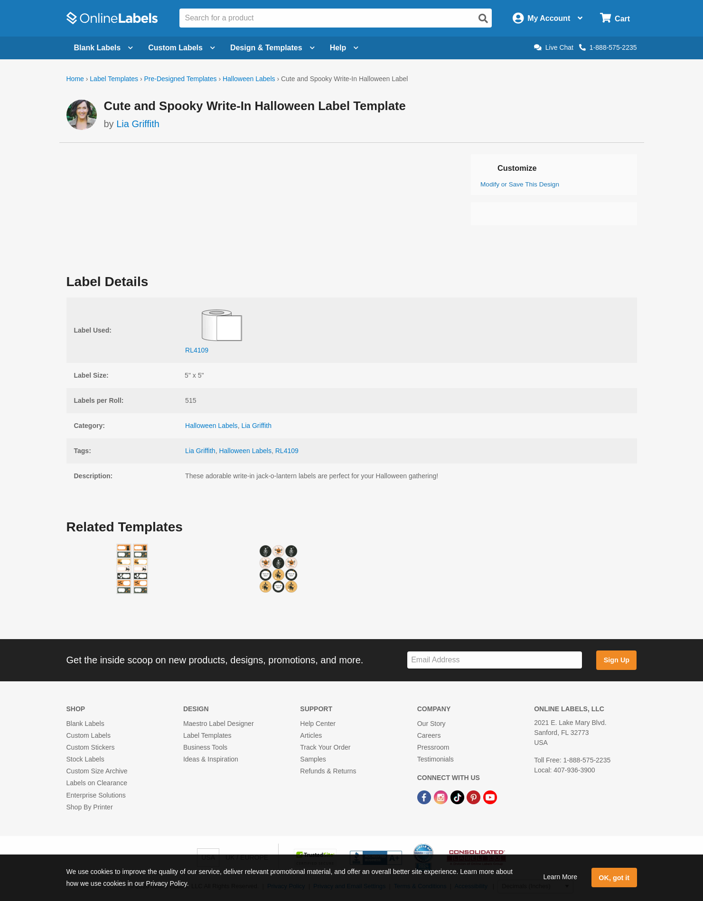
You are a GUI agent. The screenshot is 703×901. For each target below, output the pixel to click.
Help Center (318, 723)
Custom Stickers (90, 747)
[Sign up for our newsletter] (494, 660)
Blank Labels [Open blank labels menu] (103, 48)
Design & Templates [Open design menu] (272, 48)
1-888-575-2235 (608, 47)
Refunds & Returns (328, 771)
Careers (429, 735)
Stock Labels (85, 759)
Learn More (560, 877)
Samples (313, 759)
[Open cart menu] (615, 18)
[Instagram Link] (442, 797)
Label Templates (114, 79)
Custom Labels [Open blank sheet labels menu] (181, 48)
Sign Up (616, 660)
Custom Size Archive (97, 771)
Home (75, 79)
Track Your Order (325, 747)
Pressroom (433, 747)
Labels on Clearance (96, 783)
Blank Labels (85, 723)
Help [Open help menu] (344, 48)
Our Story (431, 723)
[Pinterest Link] (474, 797)
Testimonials (435, 759)
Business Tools (205, 747)
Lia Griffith (137, 124)
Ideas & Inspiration (210, 759)
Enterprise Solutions (96, 795)
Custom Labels (88, 735)
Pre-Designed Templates (180, 79)
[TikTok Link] (458, 797)
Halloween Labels (249, 79)
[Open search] (483, 18)
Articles (311, 735)
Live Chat (553, 47)
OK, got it (614, 878)
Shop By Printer (89, 807)
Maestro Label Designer (218, 723)
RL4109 (287, 451)
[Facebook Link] (425, 797)
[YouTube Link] (490, 797)
